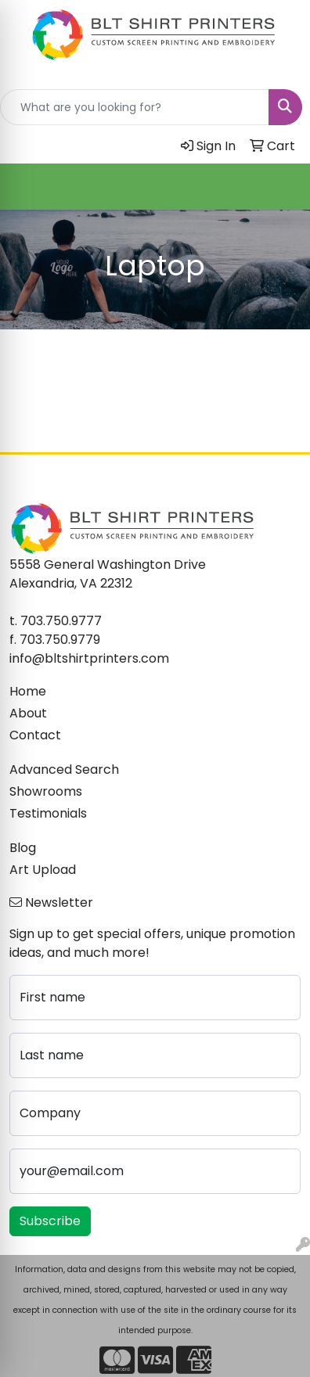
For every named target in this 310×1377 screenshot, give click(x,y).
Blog (22, 848)
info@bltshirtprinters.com (89, 658)
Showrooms (45, 791)
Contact (35, 735)
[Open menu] (278, 187)
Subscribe (50, 1221)
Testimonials (48, 813)
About (28, 713)
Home (27, 691)
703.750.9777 (61, 621)
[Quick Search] (134, 107)
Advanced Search (64, 769)
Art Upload (42, 870)
